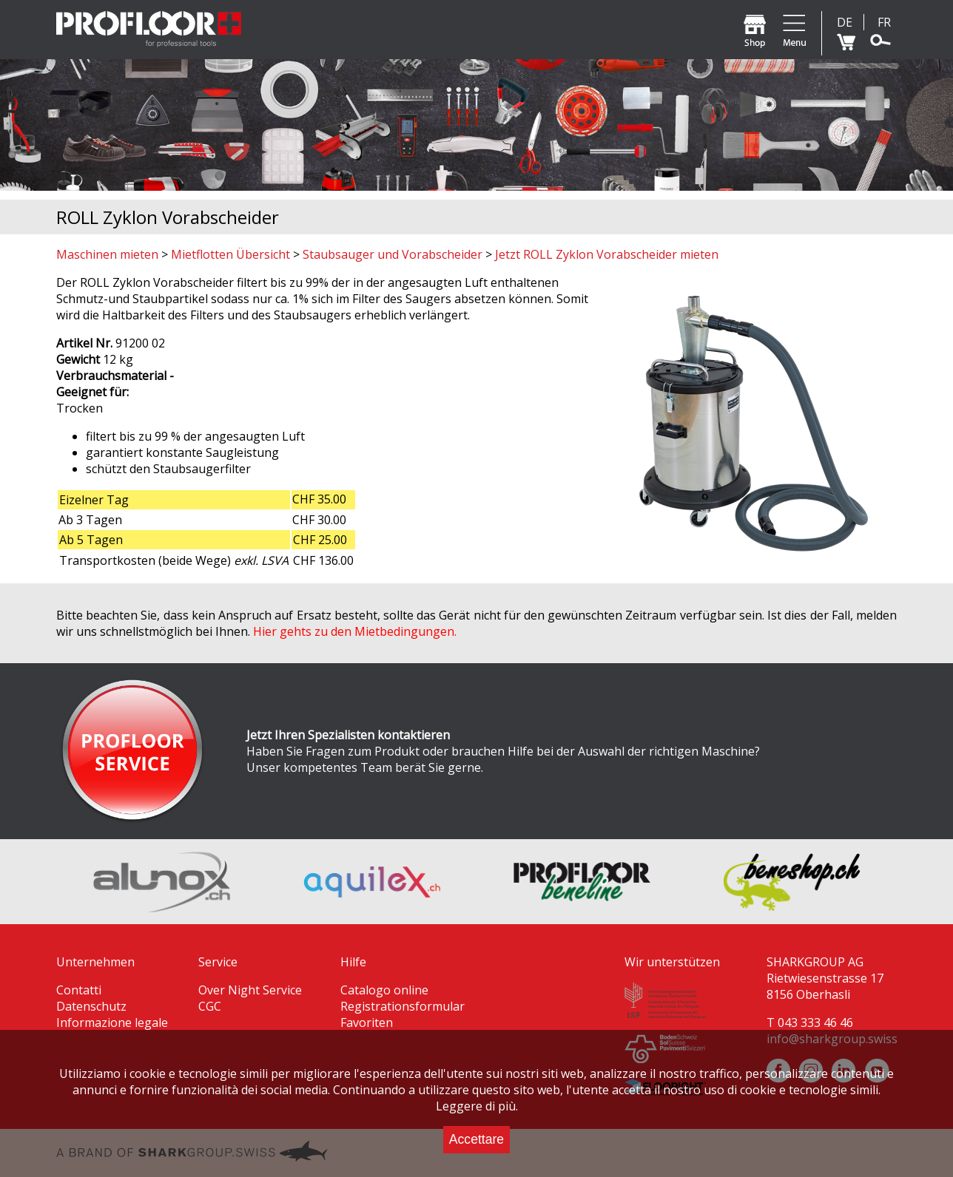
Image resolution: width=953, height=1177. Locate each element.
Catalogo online (384, 990)
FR (884, 22)
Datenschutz (91, 1006)
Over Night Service (250, 990)
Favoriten (366, 1022)
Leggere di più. (477, 1106)
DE (844, 22)
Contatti (78, 990)
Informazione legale (112, 1022)
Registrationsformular (402, 1006)
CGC (209, 1006)
